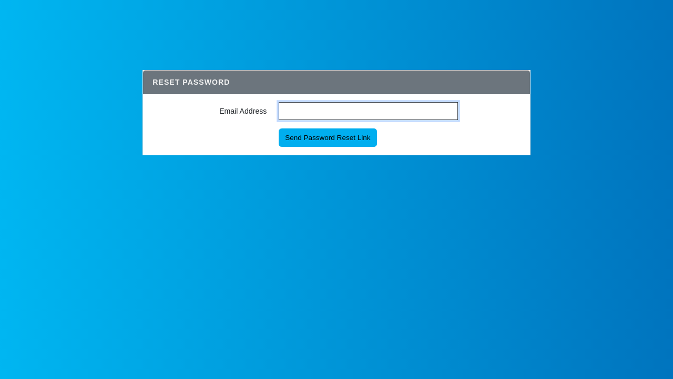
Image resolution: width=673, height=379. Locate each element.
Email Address (243, 111)
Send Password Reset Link (327, 138)
